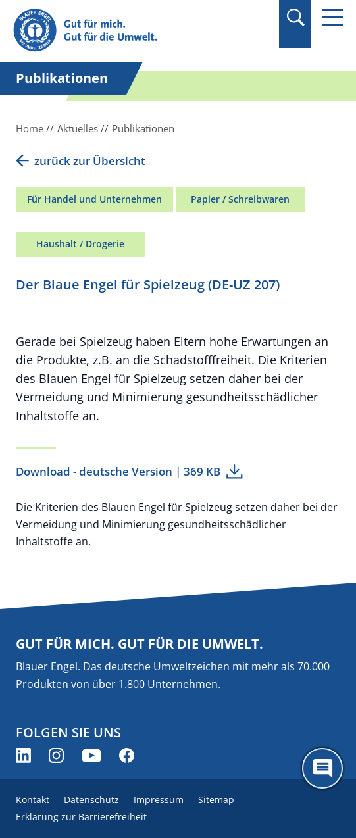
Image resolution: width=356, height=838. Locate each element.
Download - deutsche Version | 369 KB (118, 471)
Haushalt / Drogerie (80, 243)
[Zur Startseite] (128, 31)
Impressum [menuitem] (159, 799)
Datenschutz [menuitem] (91, 799)
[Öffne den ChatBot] (322, 768)
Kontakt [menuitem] (32, 799)
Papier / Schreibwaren (240, 199)
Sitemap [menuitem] (216, 799)
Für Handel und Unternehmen (94, 199)
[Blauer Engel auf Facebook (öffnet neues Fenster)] (126, 755)
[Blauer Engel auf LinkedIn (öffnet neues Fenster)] (23, 755)
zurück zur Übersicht (89, 160)
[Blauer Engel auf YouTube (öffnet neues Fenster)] (91, 755)
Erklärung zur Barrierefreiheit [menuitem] (81, 816)
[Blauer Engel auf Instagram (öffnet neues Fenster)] (56, 755)
